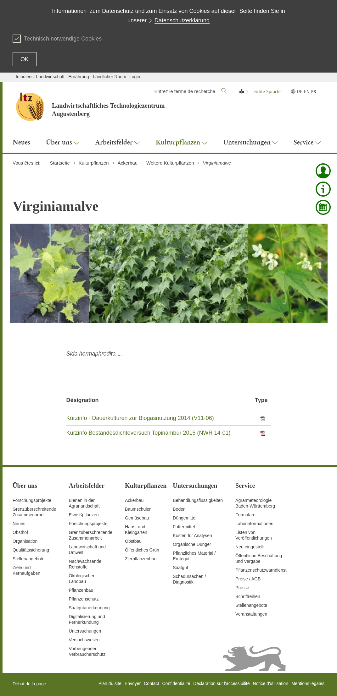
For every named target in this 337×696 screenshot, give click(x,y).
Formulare (245, 514)
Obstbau (133, 541)
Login (134, 76)
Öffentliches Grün (142, 549)
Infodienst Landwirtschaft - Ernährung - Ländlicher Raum (71, 76)
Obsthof (20, 532)
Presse (242, 587)
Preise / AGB (248, 578)
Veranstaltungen (251, 614)
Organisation (25, 541)
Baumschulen (138, 509)
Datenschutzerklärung (182, 20)
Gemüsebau (137, 517)
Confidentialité (176, 683)
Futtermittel (184, 526)
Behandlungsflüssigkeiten (198, 500)
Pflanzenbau (81, 590)
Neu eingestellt (250, 546)
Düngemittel (184, 517)
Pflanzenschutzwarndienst (261, 570)
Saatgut (180, 567)
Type (261, 400)
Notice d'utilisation (270, 683)
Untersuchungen (85, 630)
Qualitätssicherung (31, 549)
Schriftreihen (247, 596)
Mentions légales (307, 683)
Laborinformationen (254, 523)
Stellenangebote (28, 558)
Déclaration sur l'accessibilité (221, 683)
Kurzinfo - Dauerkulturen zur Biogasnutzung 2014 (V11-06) (140, 418)
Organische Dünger (192, 544)
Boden (179, 509)
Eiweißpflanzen (84, 514)
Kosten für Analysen (192, 535)
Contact (151, 683)
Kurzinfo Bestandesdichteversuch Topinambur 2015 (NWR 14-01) (148, 433)
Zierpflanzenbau (140, 558)
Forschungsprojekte (32, 500)
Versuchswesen (84, 639)
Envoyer (133, 683)
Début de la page (29, 683)
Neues (19, 523)
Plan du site (109, 683)
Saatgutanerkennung (89, 607)
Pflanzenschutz (84, 598)
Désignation (82, 400)
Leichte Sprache (266, 91)
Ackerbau (134, 500)
